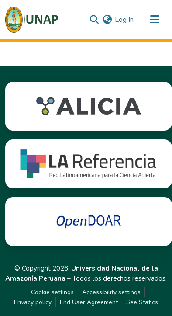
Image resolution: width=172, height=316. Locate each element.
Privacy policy (33, 302)
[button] (31, 20)
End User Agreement (89, 302)
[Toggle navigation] (154, 19)
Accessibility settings (111, 292)
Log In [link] (124, 19)
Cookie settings (52, 292)
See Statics (142, 302)
